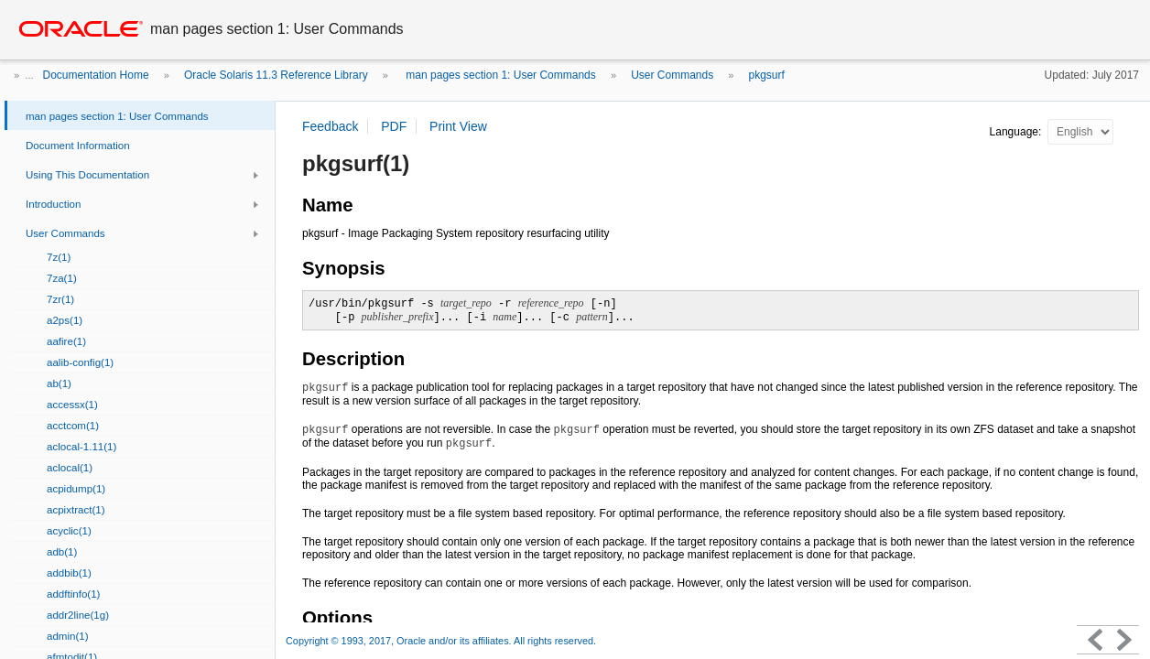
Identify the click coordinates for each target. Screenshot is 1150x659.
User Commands (672, 75)
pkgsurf (767, 75)
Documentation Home (96, 75)
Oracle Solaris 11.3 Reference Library (276, 75)
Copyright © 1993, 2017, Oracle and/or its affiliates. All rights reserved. (441, 640)
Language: (1017, 131)
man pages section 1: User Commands (499, 75)
